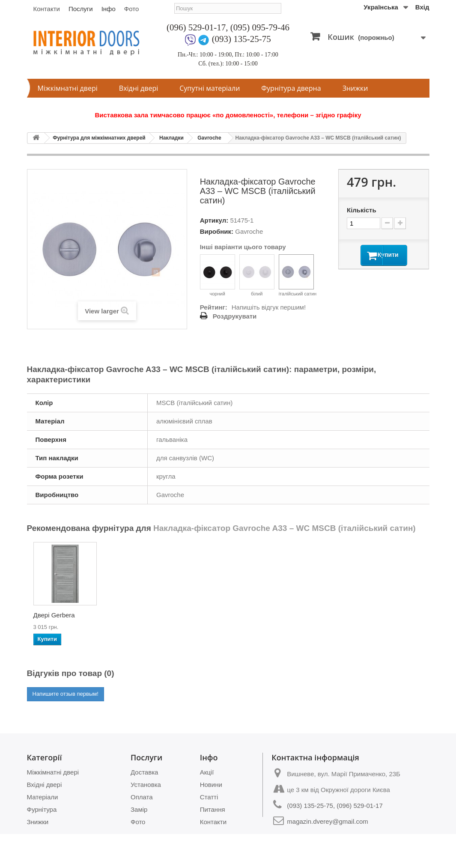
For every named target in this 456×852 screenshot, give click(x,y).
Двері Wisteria (308, 615)
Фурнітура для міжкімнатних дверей (99, 138)
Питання (212, 809)
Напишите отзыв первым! (65, 694)
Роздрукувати (235, 316)
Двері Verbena (224, 615)
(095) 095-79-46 (259, 27)
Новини (211, 784)
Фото (131, 8)
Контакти (46, 8)
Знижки (355, 88)
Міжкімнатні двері (68, 88)
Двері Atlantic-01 (57, 615)
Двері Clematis (394, 615)
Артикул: (214, 220)
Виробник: (216, 231)
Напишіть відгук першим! (269, 307)
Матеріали (42, 797)
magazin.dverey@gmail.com (327, 821)
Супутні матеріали (209, 88)
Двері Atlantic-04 (142, 615)
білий (256, 275)
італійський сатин (298, 275)
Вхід (422, 7)
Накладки (171, 138)
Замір (139, 809)
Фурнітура (42, 809)
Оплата (142, 797)
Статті (209, 797)
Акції (207, 772)
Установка (146, 784)
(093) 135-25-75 (241, 39)
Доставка (144, 772)
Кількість (361, 210)
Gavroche (209, 138)
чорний (217, 275)
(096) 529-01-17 (196, 27)
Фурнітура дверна (291, 88)
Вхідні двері (138, 88)
